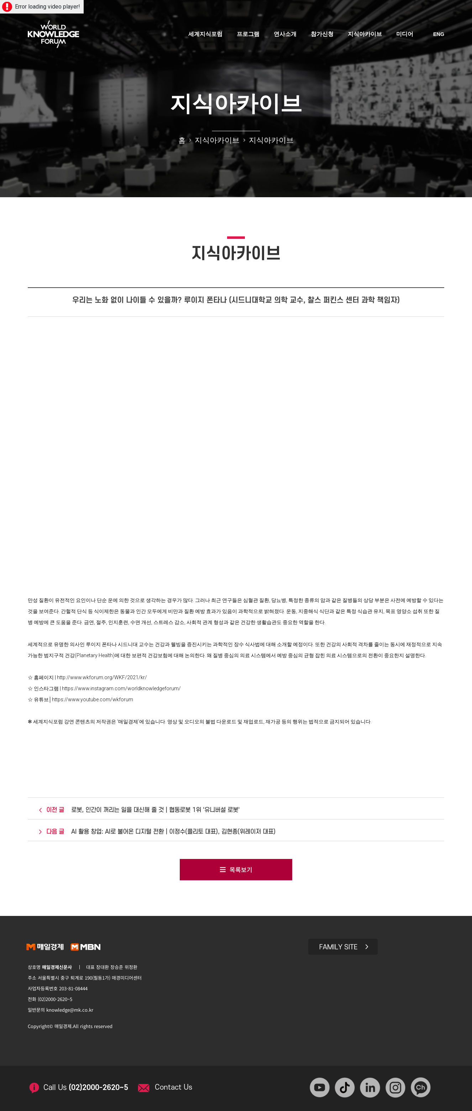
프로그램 (248, 35)
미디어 (405, 35)
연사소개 (285, 35)
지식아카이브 (365, 35)
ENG (439, 35)
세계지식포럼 (206, 35)
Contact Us (175, 1085)
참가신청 (322, 35)
